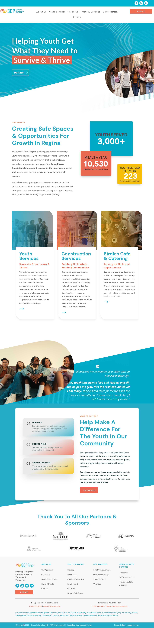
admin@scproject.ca (51, 606)
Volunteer (97, 584)
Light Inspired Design (83, 625)
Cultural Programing (75, 579)
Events (77, 17)
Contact (44, 588)
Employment (72, 584)
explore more (89, 490)
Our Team (45, 574)
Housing (70, 570)
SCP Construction (126, 577)
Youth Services (57, 11)
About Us (41, 11)
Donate (141, 11)
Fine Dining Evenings (101, 570)
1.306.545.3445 (98, 606)
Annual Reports (133, 625)
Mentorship (72, 574)
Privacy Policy (119, 625)
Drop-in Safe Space (75, 593)
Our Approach (47, 570)
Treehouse (74, 11)
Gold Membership (101, 574)
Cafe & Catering (91, 11)
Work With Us (99, 579)
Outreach (71, 588)
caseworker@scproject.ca (116, 606)
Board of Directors (49, 579)
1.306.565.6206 (35, 606)
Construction (110, 11)
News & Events (47, 584)
